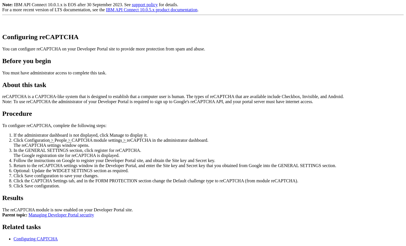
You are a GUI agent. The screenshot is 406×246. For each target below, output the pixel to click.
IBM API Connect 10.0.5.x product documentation (151, 9)
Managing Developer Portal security (61, 214)
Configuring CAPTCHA (36, 238)
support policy (145, 4)
